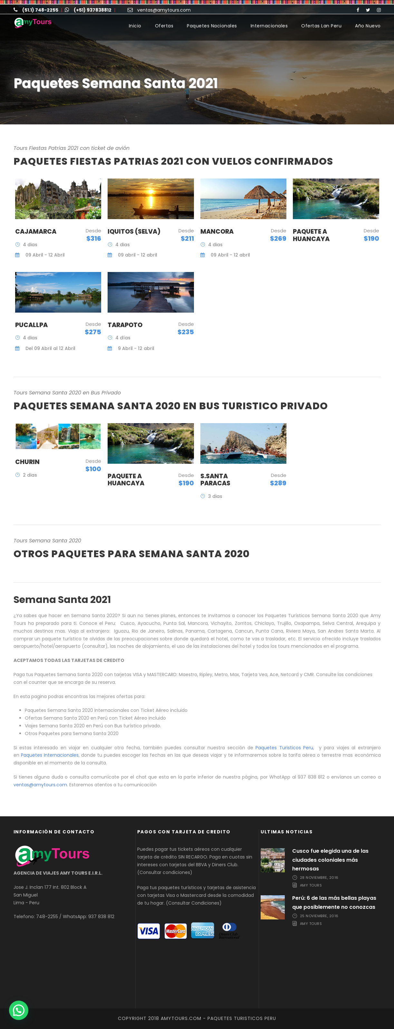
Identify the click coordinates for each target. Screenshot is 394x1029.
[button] (18, 1010)
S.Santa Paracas (215, 480)
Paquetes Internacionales (50, 755)
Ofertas (164, 26)
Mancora (217, 231)
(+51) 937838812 (92, 10)
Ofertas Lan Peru (321, 26)
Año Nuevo (368, 26)
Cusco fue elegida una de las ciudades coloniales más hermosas (330, 859)
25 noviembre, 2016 (319, 915)
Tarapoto (125, 325)
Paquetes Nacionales (212, 26)
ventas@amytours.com (164, 10)
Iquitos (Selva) (134, 231)
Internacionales (269, 26)
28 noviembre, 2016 (319, 877)
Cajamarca (35, 231)
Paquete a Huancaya (311, 235)
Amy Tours (311, 885)
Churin (27, 462)
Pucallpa (31, 325)
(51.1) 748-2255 (40, 10)
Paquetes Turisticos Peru (284, 747)
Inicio (135, 26)
